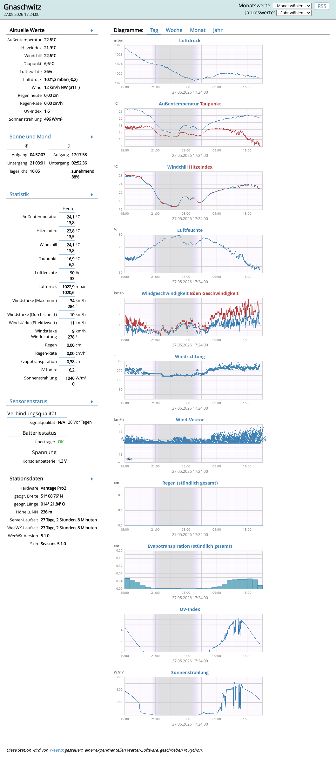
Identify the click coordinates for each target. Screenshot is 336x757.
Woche (174, 30)
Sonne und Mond (30, 136)
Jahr (218, 30)
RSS (322, 6)
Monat (197, 30)
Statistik (19, 194)
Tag (154, 30)
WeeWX (56, 750)
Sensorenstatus (28, 401)
